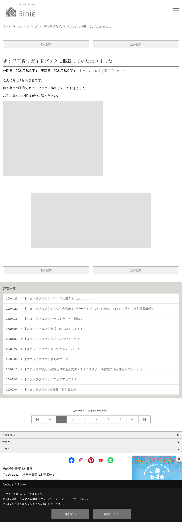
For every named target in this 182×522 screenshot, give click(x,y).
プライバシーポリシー (53, 499)
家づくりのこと (115, 70)
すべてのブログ (90, 70)
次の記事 (135, 44)
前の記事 (46, 44)
